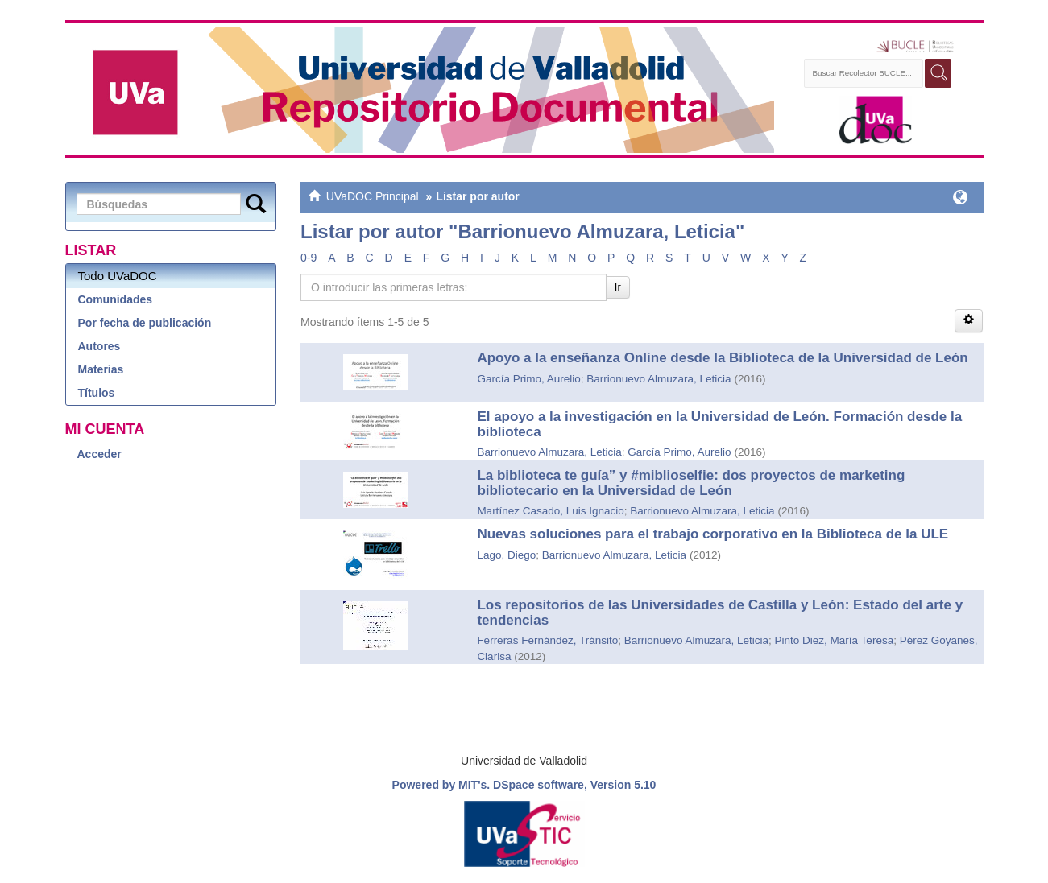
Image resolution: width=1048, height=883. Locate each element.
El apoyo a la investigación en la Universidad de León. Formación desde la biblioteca (719, 424)
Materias (101, 369)
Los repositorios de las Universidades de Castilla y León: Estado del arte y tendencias (720, 612)
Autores (99, 346)
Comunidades (115, 299)
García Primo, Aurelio (528, 379)
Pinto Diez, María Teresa (834, 640)
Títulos (96, 392)
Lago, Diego (506, 555)
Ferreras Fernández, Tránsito (547, 640)
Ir (618, 287)
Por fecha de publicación (145, 322)
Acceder (99, 454)
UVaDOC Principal (372, 196)
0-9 (308, 257)
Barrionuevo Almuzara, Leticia (658, 379)
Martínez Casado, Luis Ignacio (550, 511)
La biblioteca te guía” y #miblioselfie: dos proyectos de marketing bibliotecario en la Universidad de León (691, 483)
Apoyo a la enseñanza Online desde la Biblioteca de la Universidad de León (722, 357)
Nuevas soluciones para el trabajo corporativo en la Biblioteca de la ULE (712, 534)
